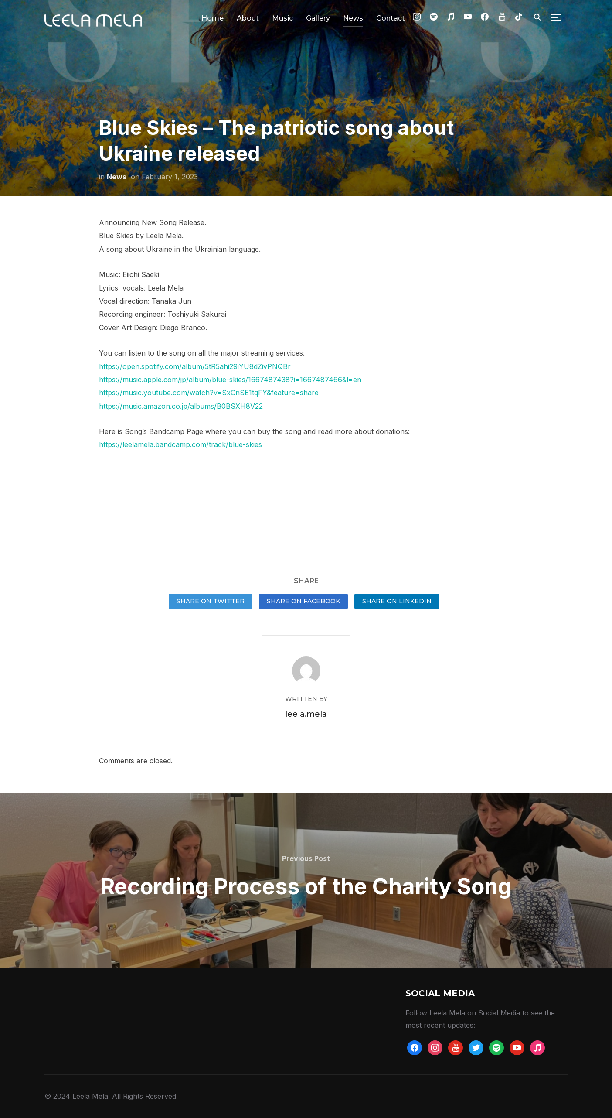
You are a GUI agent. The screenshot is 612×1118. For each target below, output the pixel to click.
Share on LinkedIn (397, 601)
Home (212, 18)
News (353, 18)
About (248, 18)
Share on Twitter (211, 601)
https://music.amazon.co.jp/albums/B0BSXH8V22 (181, 406)
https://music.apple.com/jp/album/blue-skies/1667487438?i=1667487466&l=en (230, 379)
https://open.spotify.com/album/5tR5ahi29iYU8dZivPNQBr (195, 366)
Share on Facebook (303, 601)
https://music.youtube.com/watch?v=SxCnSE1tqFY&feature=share (209, 392)
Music (282, 18)
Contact (390, 18)
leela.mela (306, 714)
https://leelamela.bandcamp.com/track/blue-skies (180, 444)
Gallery (318, 18)
